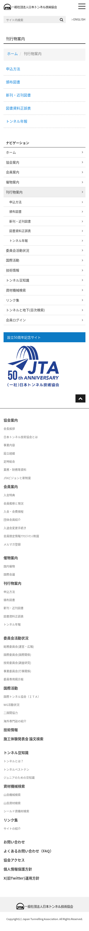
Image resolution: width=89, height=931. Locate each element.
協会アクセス (14, 860)
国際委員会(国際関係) (17, 655)
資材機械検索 (16, 290)
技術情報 (12, 270)
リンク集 (12, 300)
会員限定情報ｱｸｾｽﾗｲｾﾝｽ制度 (21, 536)
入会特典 (9, 495)
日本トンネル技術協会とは (21, 437)
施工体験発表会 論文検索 (23, 738)
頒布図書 (13, 82)
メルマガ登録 (12, 544)
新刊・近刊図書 (18, 95)
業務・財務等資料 (15, 470)
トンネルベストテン (16, 769)
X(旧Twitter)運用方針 (21, 878)
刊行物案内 (14, 192)
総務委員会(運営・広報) (19, 646)
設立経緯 (9, 453)
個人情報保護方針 (18, 869)
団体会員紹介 (12, 520)
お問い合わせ (14, 842)
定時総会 (9, 461)
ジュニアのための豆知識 (19, 777)
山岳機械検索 (12, 795)
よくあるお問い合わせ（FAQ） (28, 851)
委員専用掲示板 (13, 679)
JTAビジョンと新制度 (17, 478)
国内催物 (9, 566)
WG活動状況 (11, 705)
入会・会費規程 (13, 511)
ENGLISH (78, 19)
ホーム (12, 53)
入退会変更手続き (15, 528)
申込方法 (13, 68)
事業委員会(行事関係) (17, 671)
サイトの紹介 (12, 828)
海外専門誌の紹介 (15, 721)
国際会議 (9, 574)
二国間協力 (11, 713)
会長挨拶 (9, 429)
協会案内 (12, 162)
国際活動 (12, 260)
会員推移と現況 (13, 503)
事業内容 (9, 445)
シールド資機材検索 (16, 811)
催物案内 (12, 182)
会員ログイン (16, 319)
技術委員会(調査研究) (17, 663)
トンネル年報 (16, 121)
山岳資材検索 (12, 803)
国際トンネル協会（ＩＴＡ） (22, 696)
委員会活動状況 (17, 250)
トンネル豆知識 (17, 280)
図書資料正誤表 (18, 108)
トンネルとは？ (13, 761)
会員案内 (12, 172)
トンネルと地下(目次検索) (25, 309)
